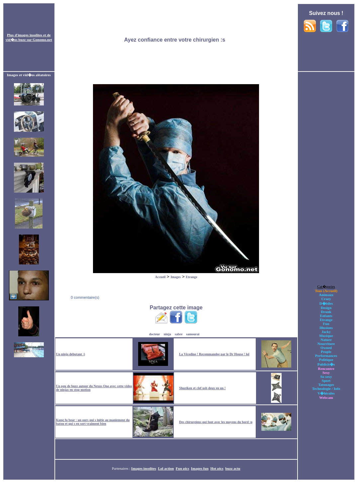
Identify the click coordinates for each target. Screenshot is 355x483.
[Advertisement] (176, 37)
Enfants (326, 316)
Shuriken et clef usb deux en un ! (202, 388)
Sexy (326, 373)
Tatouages (326, 385)
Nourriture (326, 344)
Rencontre (326, 369)
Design (326, 308)
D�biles (326, 303)
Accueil (160, 277)
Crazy (326, 299)
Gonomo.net (42, 40)
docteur (154, 334)
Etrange (191, 277)
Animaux (326, 295)
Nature (325, 340)
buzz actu (232, 468)
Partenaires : (121, 468)
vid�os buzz (16, 40)
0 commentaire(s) (84, 297)
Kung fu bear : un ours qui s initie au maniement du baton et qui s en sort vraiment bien (93, 421)
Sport (326, 381)
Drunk (326, 312)
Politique (326, 360)
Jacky (326, 332)
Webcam (326, 398)
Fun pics (182, 468)
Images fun (200, 468)
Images (176, 277)
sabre (178, 334)
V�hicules (326, 393)
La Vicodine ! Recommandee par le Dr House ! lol (214, 354)
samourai (193, 334)
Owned (326, 348)
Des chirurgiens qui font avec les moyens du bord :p (215, 422)
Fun (326, 324)
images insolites (30, 35)
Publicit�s (326, 364)
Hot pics (216, 468)
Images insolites (143, 468)
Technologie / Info (326, 389)
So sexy (326, 377)
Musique (326, 336)
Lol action (166, 468)
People (326, 352)
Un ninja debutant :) (70, 354)
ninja (167, 334)
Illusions (326, 328)
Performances (326, 356)
